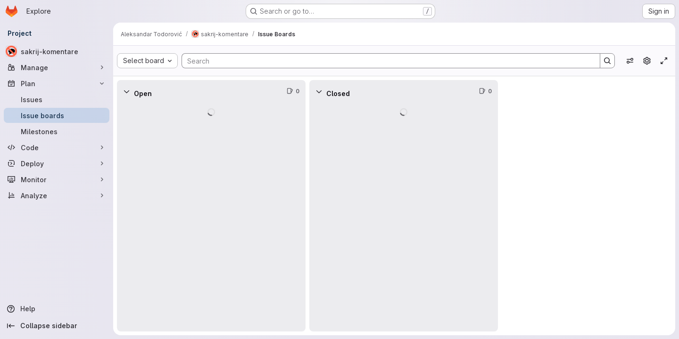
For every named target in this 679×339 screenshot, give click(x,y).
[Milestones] (56, 131)
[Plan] (56, 83)
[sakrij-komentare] (56, 51)
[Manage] (56, 67)
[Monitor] (56, 179)
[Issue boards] (56, 115)
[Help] (56, 308)
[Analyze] (56, 195)
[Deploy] (56, 163)
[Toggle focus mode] (663, 60)
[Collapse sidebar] (56, 325)
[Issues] (56, 99)
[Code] (56, 147)
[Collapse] (126, 91)
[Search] (386, 60)
